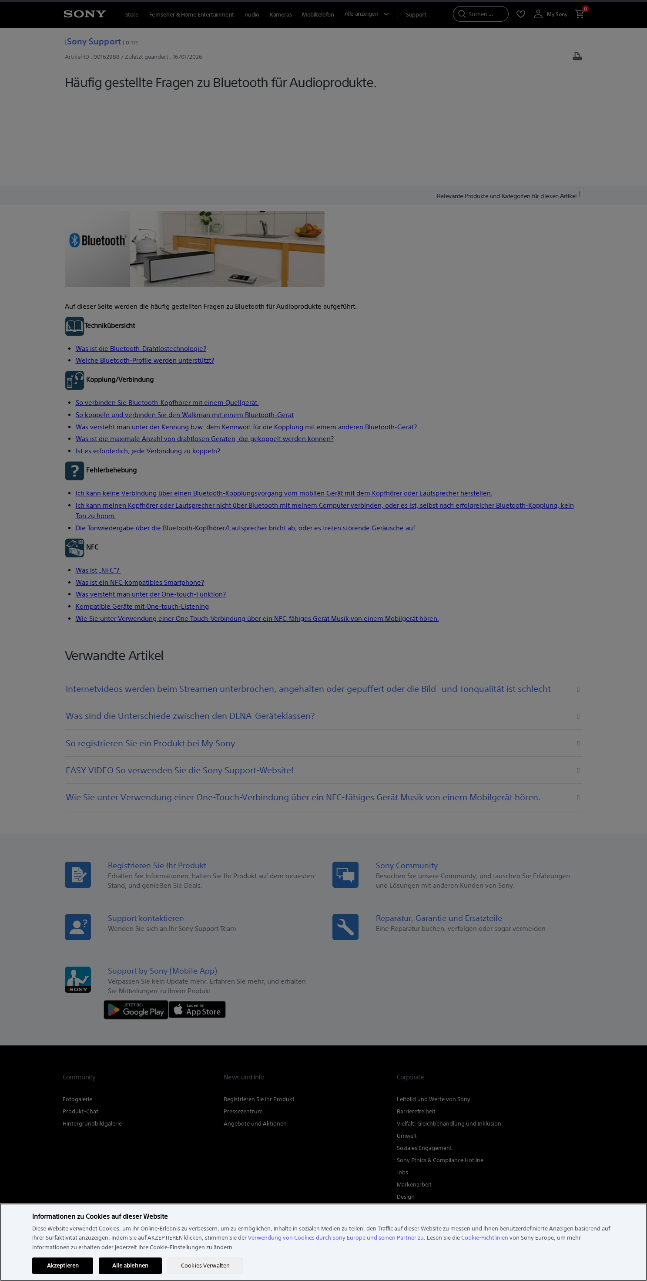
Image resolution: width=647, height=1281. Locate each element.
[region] (323, 1242)
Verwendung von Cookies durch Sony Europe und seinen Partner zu (336, 1237)
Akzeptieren (63, 1265)
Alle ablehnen (130, 1265)
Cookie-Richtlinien (484, 1237)
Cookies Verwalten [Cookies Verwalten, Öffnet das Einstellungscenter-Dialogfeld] (205, 1265)
